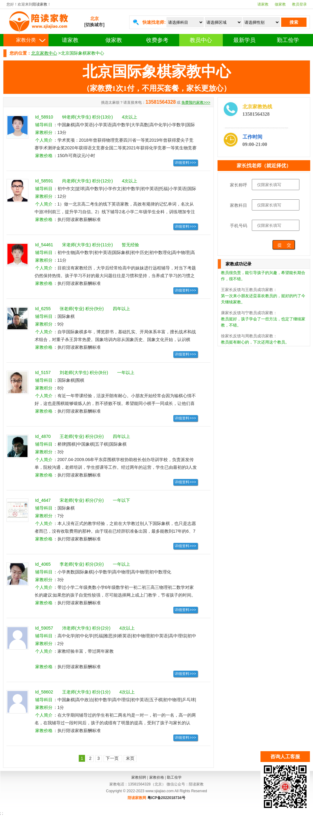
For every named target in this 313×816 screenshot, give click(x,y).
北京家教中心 (44, 53)
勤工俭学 (288, 40)
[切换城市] (94, 24)
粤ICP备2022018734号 (166, 798)
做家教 (280, 4)
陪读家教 (39, 4)
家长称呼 (238, 184)
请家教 (263, 4)
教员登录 (299, 4)
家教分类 (26, 40)
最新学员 (244, 40)
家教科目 (238, 205)
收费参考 (157, 40)
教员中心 (201, 40)
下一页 (113, 758)
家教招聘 (138, 777)
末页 (130, 758)
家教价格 (156, 777)
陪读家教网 (137, 798)
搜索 (294, 22)
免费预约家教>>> (195, 102)
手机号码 (238, 225)
